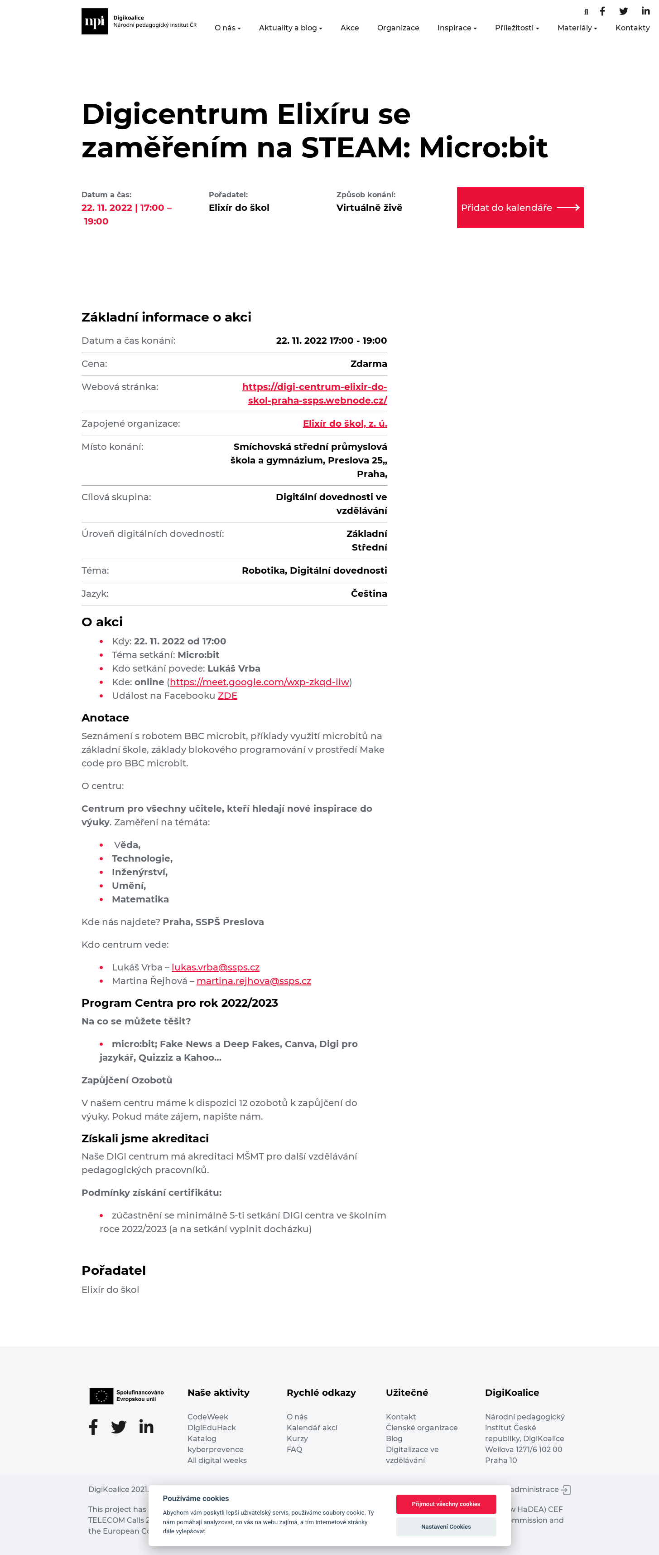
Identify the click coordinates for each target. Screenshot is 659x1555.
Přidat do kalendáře (520, 207)
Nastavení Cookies (446, 1526)
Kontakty (633, 28)
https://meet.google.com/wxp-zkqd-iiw (259, 682)
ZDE (227, 695)
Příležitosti (514, 28)
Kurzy (297, 1438)
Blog (394, 1438)
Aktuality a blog (288, 28)
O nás (225, 28)
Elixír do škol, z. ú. (345, 423)
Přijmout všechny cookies (446, 1504)
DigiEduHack (212, 1427)
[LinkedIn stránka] (646, 12)
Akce (350, 28)
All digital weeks (217, 1460)
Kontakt (401, 1417)
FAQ (294, 1449)
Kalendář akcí (312, 1427)
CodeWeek (208, 1417)
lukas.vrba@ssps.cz (216, 967)
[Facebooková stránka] (586, 12)
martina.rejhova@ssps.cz (254, 980)
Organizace (398, 28)
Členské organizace (422, 1427)
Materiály (575, 28)
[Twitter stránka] (623, 12)
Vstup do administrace (523, 1489)
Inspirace (454, 28)
